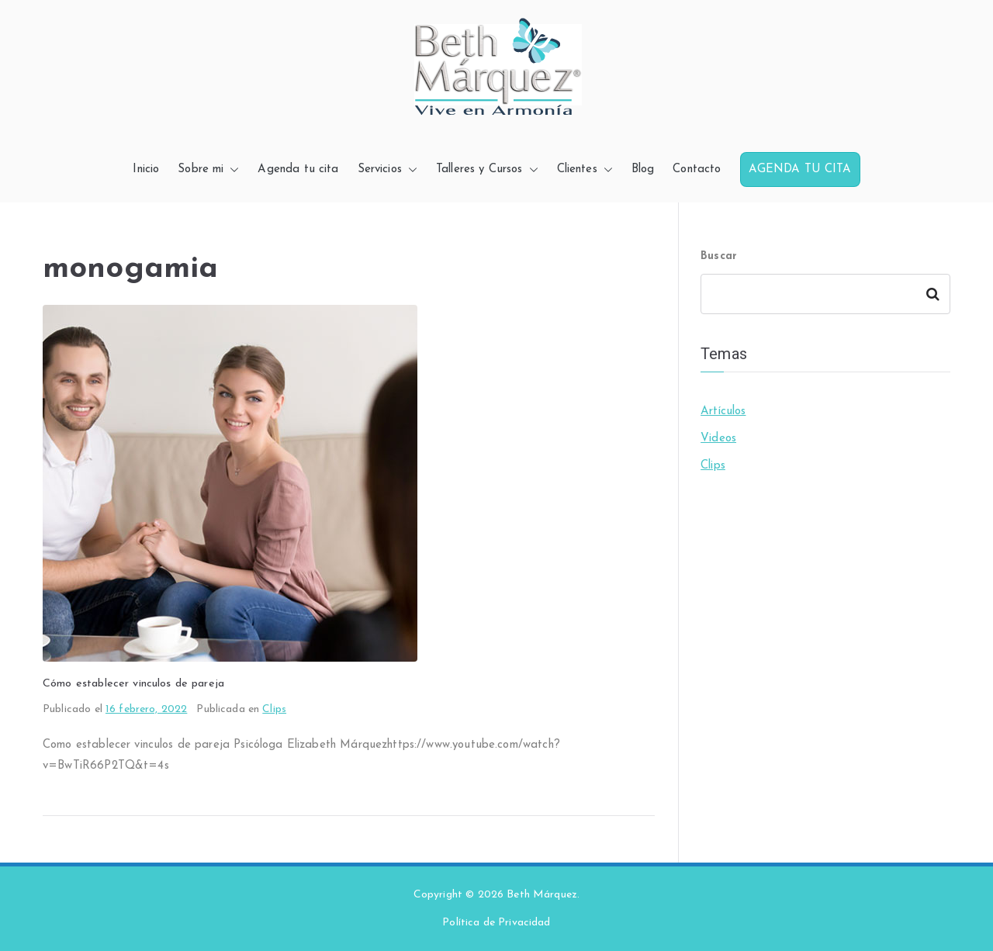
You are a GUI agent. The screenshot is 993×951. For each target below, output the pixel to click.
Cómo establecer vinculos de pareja (133, 684)
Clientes (585, 169)
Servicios (387, 169)
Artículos (723, 411)
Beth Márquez (542, 895)
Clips (274, 709)
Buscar (719, 256)
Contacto (697, 169)
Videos (718, 438)
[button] (231, 169)
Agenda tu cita (298, 169)
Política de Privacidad (496, 923)
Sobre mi (208, 169)
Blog (643, 169)
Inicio (146, 169)
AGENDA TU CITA (800, 169)
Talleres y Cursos (487, 169)
